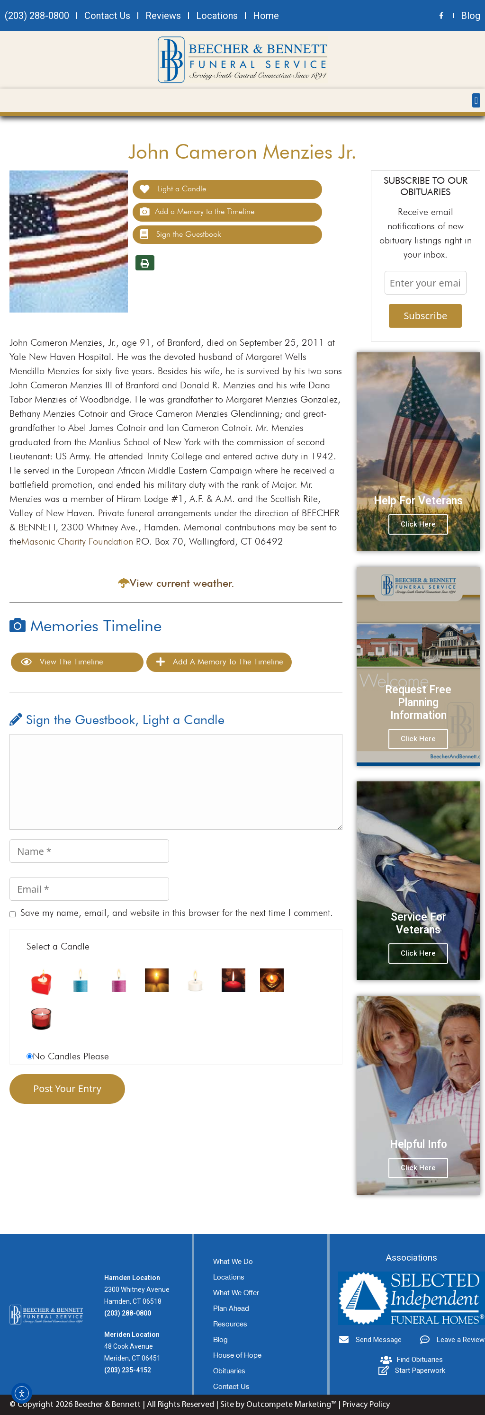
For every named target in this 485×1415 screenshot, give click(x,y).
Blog (220, 1339)
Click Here (418, 524)
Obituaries (229, 1371)
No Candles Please (71, 1056)
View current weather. (182, 583)
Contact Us (231, 1386)
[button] (476, 100)
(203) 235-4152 (127, 1370)
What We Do (233, 1261)
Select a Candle (58, 946)
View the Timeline (62, 662)
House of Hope (237, 1355)
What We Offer (236, 1293)
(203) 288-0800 (127, 1313)
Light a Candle (173, 189)
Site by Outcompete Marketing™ (278, 1404)
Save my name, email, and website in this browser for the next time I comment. (176, 912)
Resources (230, 1324)
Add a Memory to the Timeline (197, 211)
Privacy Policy (366, 1404)
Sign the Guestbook (180, 234)
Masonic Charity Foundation (77, 541)
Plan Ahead (231, 1308)
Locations (228, 1277)
